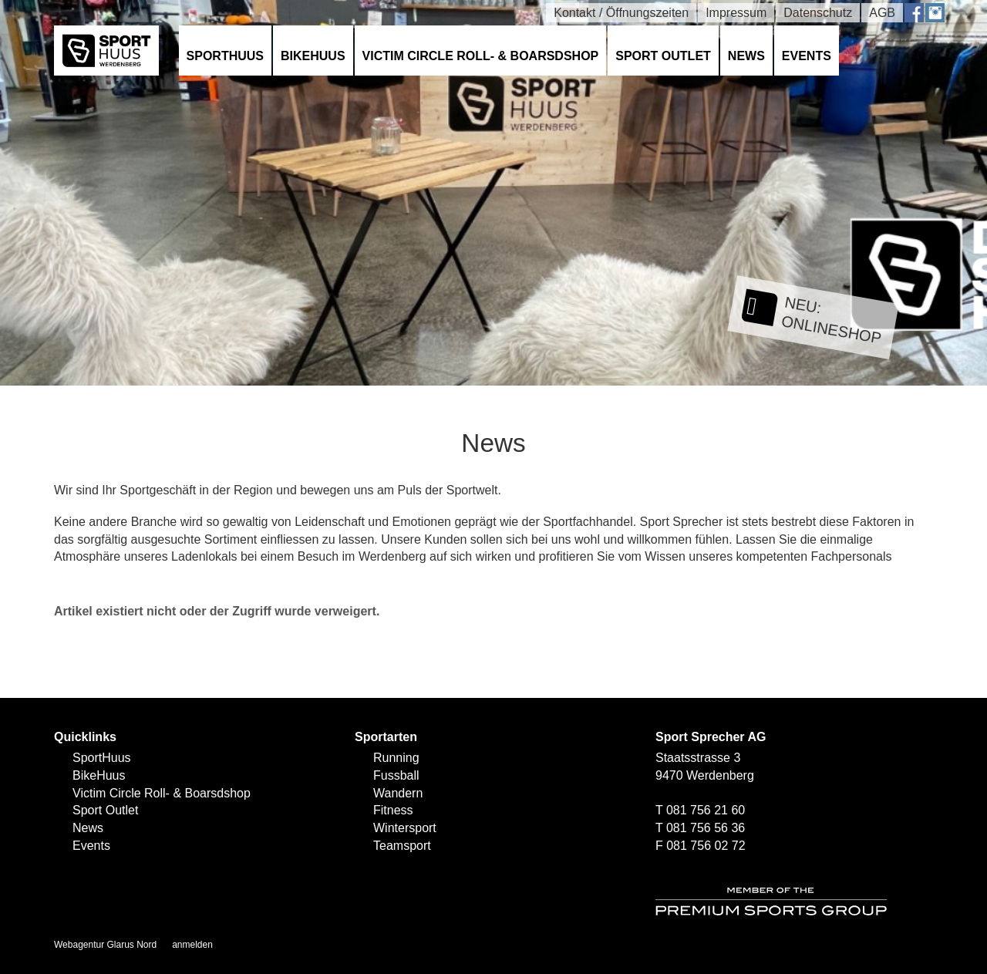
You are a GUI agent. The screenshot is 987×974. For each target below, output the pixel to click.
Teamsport (402, 845)
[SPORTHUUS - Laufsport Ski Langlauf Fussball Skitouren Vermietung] (106, 49)
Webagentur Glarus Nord (105, 944)
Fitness (393, 810)
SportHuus (225, 55)
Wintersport (404, 827)
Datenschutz (817, 12)
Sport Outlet (663, 55)
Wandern (398, 793)
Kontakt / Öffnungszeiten (621, 12)
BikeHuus (313, 55)
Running (396, 757)
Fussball (396, 775)
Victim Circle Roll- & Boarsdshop (480, 55)
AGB (882, 12)
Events (806, 55)
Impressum (736, 12)
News (746, 55)
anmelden (192, 944)
